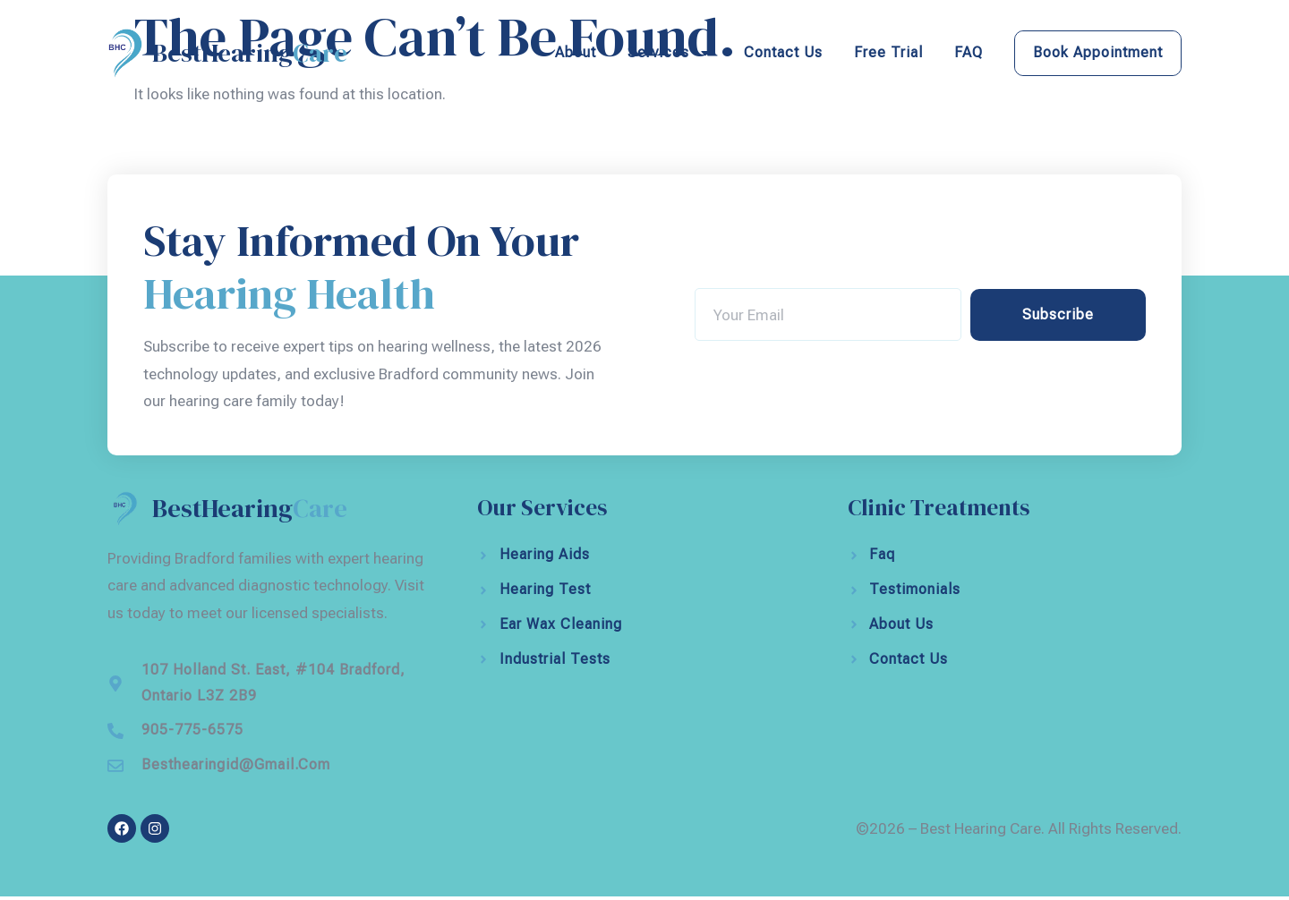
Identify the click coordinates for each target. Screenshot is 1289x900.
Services (670, 53)
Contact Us (783, 52)
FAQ (968, 52)
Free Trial (888, 52)
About (575, 52)
